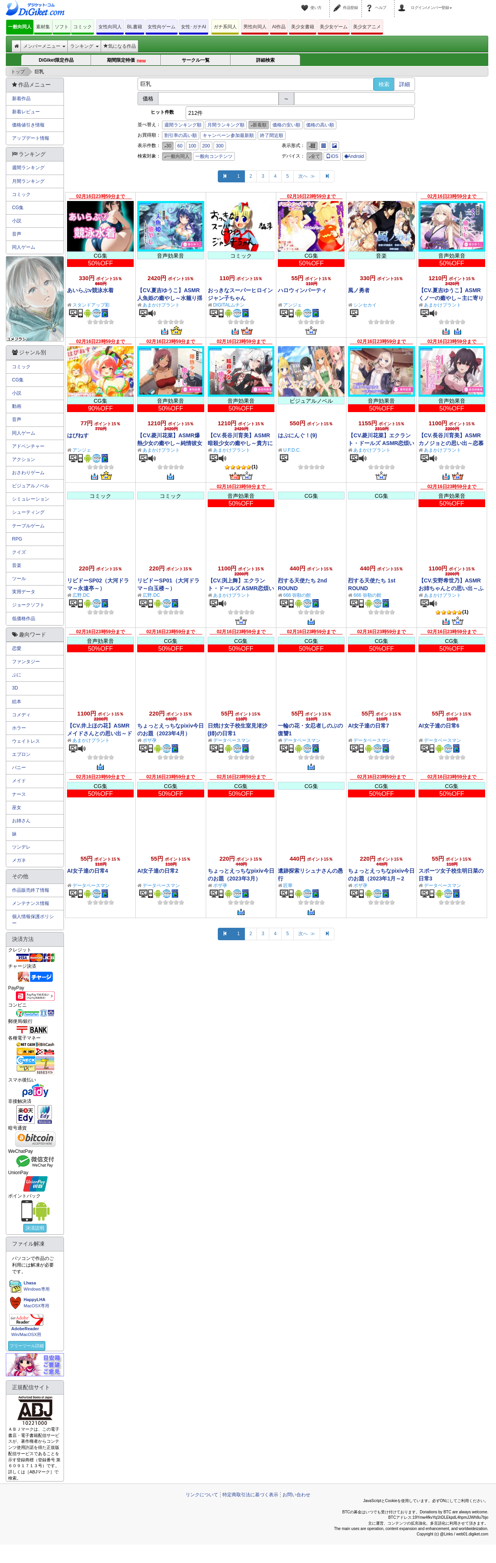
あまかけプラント (161, 305)
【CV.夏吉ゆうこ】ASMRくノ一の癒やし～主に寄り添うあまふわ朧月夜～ (451, 298)
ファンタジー (26, 661)
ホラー (19, 728)
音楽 (16, 565)
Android (354, 156)
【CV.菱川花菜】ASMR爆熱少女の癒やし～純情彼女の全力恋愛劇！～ (169, 443)
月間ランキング (28, 181)
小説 (16, 221)
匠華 (288, 885)
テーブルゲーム (28, 526)
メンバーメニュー (44, 46)
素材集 (43, 26)
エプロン (21, 754)
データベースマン (231, 740)
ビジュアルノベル (30, 486)
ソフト (62, 26)
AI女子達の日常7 (368, 726)
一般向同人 (19, 26)
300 (220, 146)
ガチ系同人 (225, 26)
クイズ (19, 552)
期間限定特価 (126, 60)
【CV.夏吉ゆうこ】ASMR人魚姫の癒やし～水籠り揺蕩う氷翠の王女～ (169, 298)
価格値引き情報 (28, 125)
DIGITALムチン (229, 305)
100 (192, 146)
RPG (17, 539)
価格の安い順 (286, 125)
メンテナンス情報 (30, 903)
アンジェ (292, 305)
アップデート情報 (30, 138)
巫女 (16, 807)
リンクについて (202, 1494)
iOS (332, 156)
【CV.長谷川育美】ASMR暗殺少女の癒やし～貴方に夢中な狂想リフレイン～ (240, 443)
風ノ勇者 (359, 290)
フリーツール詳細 (27, 1345)
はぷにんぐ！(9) (297, 435)
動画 (16, 406)
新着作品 (21, 98)
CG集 (18, 207)
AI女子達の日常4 (87, 871)
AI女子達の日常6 (439, 726)
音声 (16, 234)
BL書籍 (134, 26)
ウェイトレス (26, 741)
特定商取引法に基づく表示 (250, 1494)
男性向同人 (255, 26)
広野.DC (81, 595)
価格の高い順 (320, 125)
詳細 (404, 84)
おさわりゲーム (28, 472)
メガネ (19, 860)
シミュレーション (30, 499)
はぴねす (78, 435)
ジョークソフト (28, 605)
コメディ (21, 714)
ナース (19, 794)
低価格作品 (23, 618)
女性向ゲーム (162, 26)
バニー (19, 767)
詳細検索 (265, 60)
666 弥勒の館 (297, 595)
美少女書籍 (302, 26)
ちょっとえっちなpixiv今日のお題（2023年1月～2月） (381, 878)
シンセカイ (365, 305)
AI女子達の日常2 (157, 871)
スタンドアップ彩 (91, 305)
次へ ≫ (306, 176)
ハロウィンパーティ (302, 290)
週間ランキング (28, 167)
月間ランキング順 (226, 125)
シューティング (28, 512)
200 (206, 146)
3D (15, 688)
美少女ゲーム (334, 26)
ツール (19, 578)
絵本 (16, 701)
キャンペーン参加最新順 (228, 135)
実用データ (23, 591)
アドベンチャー (28, 446)
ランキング (84, 46)
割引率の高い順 (180, 135)
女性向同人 (110, 26)
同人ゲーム (23, 247)
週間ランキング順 (183, 125)
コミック (82, 26)
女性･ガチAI (193, 26)
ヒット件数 (162, 112)
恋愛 (16, 648)
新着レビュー (26, 111)
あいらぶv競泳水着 (90, 290)
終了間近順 (271, 135)
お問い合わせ (296, 1494)
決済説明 (35, 1228)
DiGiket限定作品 (56, 60)
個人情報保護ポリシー (33, 920)
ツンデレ (21, 847)
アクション (23, 459)
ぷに (16, 675)
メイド (19, 780)
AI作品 (279, 26)
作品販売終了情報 (30, 890)
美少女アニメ (367, 26)
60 (180, 146)
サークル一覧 (196, 60)
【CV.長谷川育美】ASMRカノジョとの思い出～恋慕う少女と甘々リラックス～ (451, 443)
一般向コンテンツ (213, 156)
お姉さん (21, 820)
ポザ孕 (150, 740)
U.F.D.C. (292, 450)
